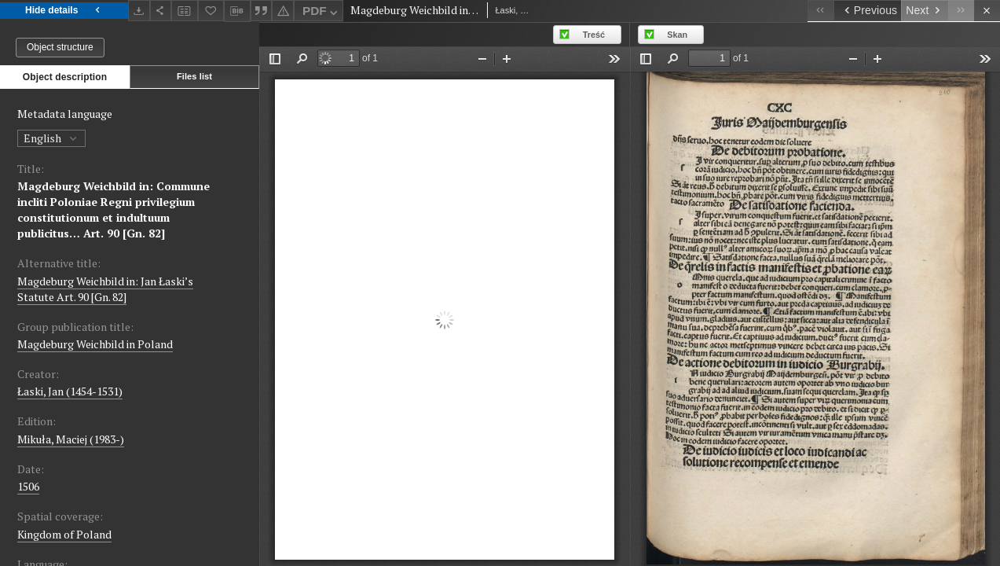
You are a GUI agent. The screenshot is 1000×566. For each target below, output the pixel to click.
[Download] (139, 10)
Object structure (60, 47)
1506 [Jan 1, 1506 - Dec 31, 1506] (28, 486)
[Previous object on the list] (867, 10)
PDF (321, 13)
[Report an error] (283, 10)
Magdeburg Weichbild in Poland (95, 343)
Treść (594, 34)
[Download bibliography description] (237, 11)
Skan (677, 34)
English (51, 137)
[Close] (987, 10)
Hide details (64, 10)
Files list (194, 76)
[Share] (161, 10)
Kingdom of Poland (64, 534)
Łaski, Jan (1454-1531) (70, 391)
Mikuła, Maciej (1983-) (70, 439)
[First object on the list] (820, 10)
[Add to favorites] (211, 10)
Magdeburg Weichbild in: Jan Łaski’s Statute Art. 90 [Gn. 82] (105, 289)
